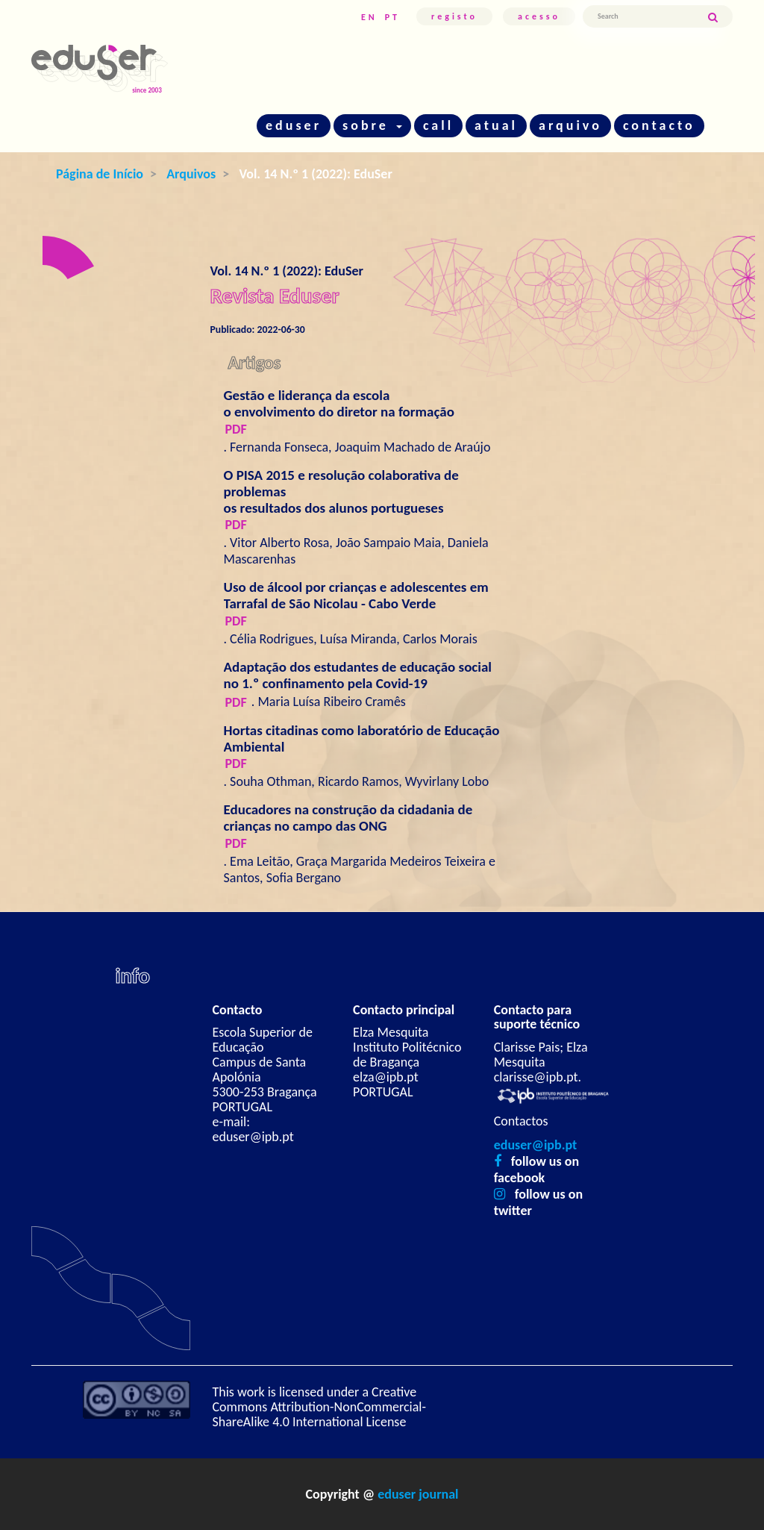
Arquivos (191, 174)
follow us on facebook (536, 1169)
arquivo (570, 125)
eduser (294, 125)
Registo (454, 16)
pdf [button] (236, 429)
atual (496, 125)
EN (369, 17)
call (438, 125)
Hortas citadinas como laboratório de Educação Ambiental (362, 738)
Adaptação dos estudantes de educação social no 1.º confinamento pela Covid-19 (358, 675)
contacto (659, 125)
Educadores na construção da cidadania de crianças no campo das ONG (348, 817)
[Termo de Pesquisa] (645, 16)
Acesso (539, 16)
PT (392, 17)
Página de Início (99, 174)
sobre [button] (372, 125)
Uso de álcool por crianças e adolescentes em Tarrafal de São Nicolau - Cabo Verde (356, 595)
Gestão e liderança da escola (363, 403)
